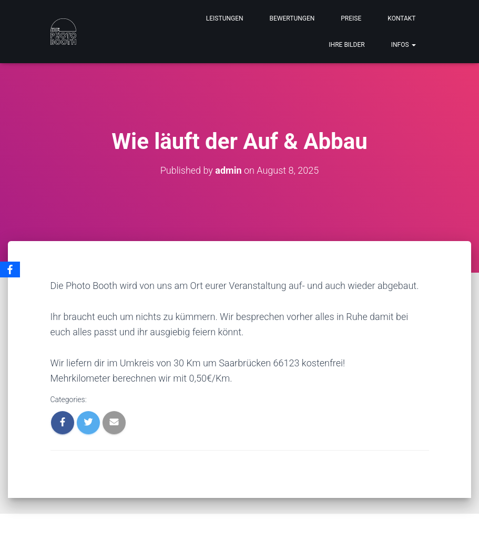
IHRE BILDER (346, 44)
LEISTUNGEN (224, 18)
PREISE (351, 18)
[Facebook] (10, 269)
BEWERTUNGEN (292, 18)
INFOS (403, 44)
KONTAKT (401, 18)
